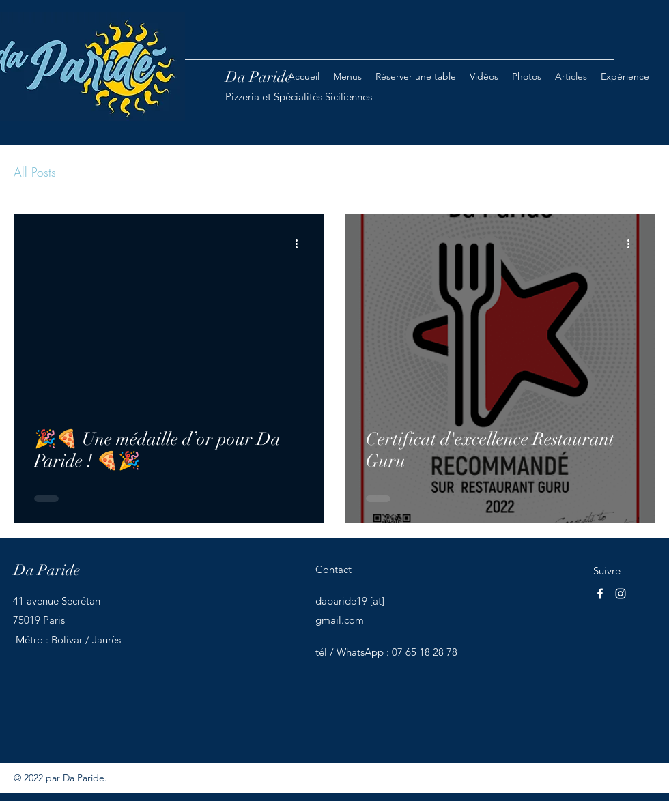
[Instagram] (620, 593)
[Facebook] (600, 593)
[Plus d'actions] (301, 243)
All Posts (35, 172)
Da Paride (47, 570)
